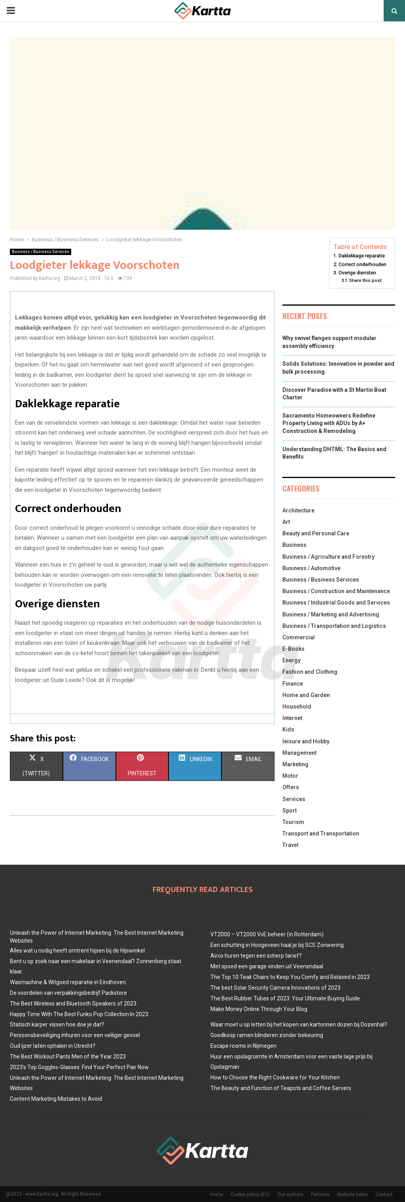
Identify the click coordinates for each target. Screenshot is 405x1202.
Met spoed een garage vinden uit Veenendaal (266, 966)
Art (286, 522)
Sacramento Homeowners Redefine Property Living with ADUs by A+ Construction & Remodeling (328, 423)
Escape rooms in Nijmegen (243, 1046)
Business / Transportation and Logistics (334, 626)
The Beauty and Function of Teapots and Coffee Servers (280, 1088)
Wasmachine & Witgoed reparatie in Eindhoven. (68, 982)
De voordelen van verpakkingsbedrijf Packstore (68, 993)
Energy (291, 660)
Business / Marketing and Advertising (330, 614)
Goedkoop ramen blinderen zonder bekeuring (266, 1035)
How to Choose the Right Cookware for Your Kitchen (275, 1077)
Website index (352, 1194)
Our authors (290, 1194)
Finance (292, 683)
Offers (290, 787)
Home (216, 1194)
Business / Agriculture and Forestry (328, 557)
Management (299, 753)
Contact (384, 1194)
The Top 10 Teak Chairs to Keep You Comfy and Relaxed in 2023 (290, 977)
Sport (289, 810)
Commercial (298, 637)
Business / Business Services (40, 251)
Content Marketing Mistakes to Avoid (56, 1099)
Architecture (298, 510)
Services (293, 799)
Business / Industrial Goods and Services (336, 602)
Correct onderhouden (362, 264)
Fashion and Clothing (309, 672)
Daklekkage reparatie (362, 256)
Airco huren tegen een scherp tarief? (256, 956)
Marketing (295, 764)
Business (294, 545)
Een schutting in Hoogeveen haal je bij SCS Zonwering (277, 945)
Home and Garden (306, 695)
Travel (290, 845)
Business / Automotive (311, 568)
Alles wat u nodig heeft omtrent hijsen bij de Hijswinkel (77, 950)
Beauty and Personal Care (315, 533)
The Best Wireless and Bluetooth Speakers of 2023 (73, 1003)
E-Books (293, 649)
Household (296, 706)
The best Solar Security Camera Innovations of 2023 (275, 988)
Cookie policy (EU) (250, 1194)
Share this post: (365, 280)
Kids (288, 729)
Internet (292, 718)
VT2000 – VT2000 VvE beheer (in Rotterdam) (267, 934)
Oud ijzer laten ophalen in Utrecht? (52, 1046)
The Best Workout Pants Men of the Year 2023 (68, 1056)
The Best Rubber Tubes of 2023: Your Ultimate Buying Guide (285, 998)
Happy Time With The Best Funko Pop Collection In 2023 (79, 1014)
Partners (320, 1194)
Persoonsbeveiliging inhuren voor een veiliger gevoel (75, 1035)
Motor (290, 776)
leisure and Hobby (305, 741)
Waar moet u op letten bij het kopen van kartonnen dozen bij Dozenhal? (298, 1024)
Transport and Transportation (320, 833)
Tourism (293, 822)
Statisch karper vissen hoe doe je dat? (57, 1024)
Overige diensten (357, 273)
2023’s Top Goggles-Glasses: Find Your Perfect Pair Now (79, 1067)
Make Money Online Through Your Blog (258, 1009)
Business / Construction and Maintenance (336, 591)
